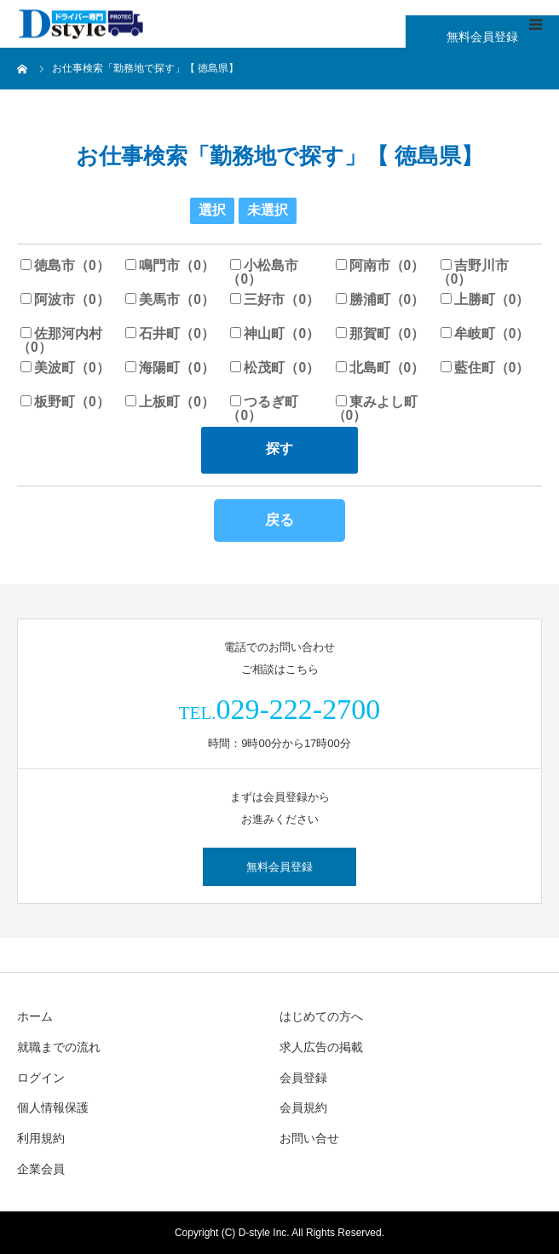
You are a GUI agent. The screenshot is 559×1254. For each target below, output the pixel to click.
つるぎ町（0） (262, 408)
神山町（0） (275, 333)
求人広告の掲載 (321, 1047)
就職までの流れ (59, 1047)
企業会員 (41, 1169)
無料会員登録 (482, 36)
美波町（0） (65, 367)
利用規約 (41, 1138)
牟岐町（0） (485, 333)
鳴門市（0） (170, 265)
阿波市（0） (65, 299)
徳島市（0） (65, 265)
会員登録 (303, 1077)
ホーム (35, 1016)
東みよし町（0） (375, 408)
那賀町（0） (380, 333)
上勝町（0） (485, 299)
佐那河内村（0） (59, 340)
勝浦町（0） (380, 299)
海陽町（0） (170, 367)
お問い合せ (309, 1138)
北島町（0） (380, 367)
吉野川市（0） (473, 272)
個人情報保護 (53, 1107)
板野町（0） (65, 401)
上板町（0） (170, 401)
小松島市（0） (262, 272)
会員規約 (303, 1107)
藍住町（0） (485, 367)
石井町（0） (170, 333)
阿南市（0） (380, 265)
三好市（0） (275, 299)
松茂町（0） (275, 367)
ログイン (41, 1077)
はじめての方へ (321, 1016)
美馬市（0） (170, 299)
